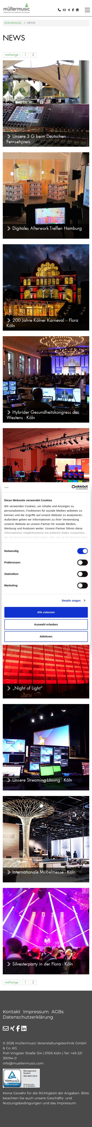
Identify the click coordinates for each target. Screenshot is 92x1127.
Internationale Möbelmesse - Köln (41, 872)
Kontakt (11, 1011)
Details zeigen (71, 600)
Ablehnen (46, 636)
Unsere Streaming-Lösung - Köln (39, 780)
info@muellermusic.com (23, 1063)
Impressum (36, 1011)
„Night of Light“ (24, 688)
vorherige (11, 55)
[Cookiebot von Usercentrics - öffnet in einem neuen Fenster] (71, 487)
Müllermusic (13, 22)
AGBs (57, 1011)
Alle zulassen (46, 612)
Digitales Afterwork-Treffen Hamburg (44, 228)
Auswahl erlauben (46, 624)
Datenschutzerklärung (28, 1017)
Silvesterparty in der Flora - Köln (39, 964)
